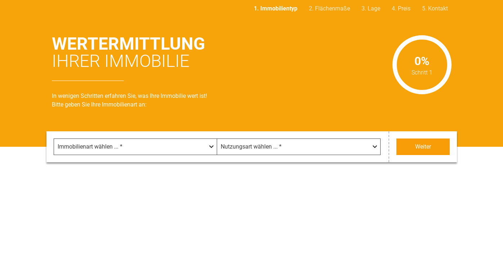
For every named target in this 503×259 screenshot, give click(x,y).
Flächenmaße (332, 8)
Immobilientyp (278, 8)
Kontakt (438, 8)
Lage (374, 8)
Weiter (423, 146)
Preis (404, 8)
